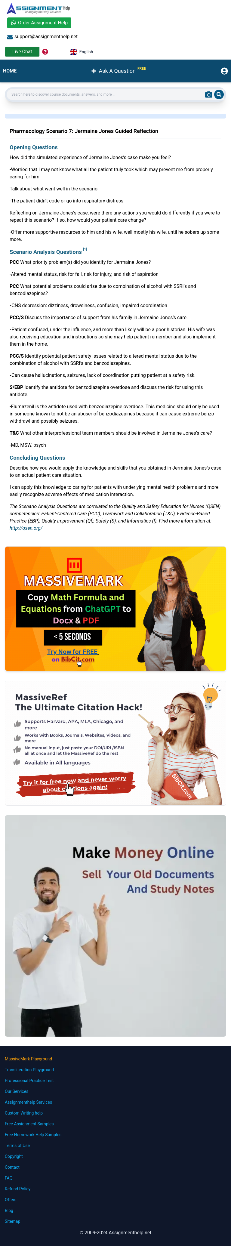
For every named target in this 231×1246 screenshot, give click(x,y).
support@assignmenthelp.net (42, 37)
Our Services (16, 1091)
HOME (10, 71)
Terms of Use (17, 1145)
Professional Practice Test (29, 1080)
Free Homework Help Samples (33, 1134)
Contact (12, 1167)
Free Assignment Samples (29, 1123)
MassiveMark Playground (28, 1058)
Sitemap (12, 1221)
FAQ (8, 1178)
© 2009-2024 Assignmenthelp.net (115, 1232)
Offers (11, 1199)
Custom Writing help (24, 1113)
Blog (9, 1210)
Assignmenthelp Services (28, 1102)
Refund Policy (17, 1188)
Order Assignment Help (39, 23)
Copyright (14, 1156)
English (81, 52)
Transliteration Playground (29, 1069)
